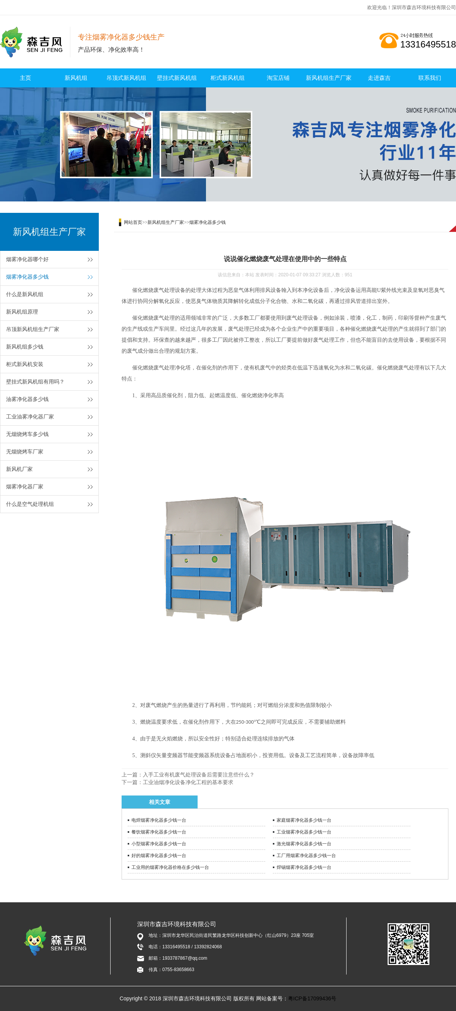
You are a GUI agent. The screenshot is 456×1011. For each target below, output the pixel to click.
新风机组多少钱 (24, 347)
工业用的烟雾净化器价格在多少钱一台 (170, 867)
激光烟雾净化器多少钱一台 (304, 843)
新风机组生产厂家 (329, 77)
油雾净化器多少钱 (27, 399)
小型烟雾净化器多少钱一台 (158, 843)
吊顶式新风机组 (126, 77)
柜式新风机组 (228, 77)
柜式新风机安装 (24, 364)
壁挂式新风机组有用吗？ (35, 382)
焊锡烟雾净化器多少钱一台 (304, 867)
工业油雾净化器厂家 (30, 417)
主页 (25, 77)
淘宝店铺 (278, 77)
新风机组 (76, 77)
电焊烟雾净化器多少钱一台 (158, 820)
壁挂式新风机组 (177, 77)
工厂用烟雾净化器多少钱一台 (306, 855)
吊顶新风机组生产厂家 (32, 329)
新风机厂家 (19, 469)
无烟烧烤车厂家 (24, 451)
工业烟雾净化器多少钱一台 (304, 832)
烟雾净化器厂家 (24, 486)
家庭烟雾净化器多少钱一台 (304, 820)
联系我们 (429, 77)
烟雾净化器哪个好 (27, 259)
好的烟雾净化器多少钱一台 (158, 855)
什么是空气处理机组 (30, 504)
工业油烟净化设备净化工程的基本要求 (188, 782)
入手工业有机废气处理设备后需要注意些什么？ (199, 775)
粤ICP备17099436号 (312, 998)
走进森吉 (379, 77)
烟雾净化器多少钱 (27, 277)
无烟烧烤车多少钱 (27, 434)
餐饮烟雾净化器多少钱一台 (158, 832)
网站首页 (133, 222)
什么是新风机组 (24, 294)
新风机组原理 (22, 312)
